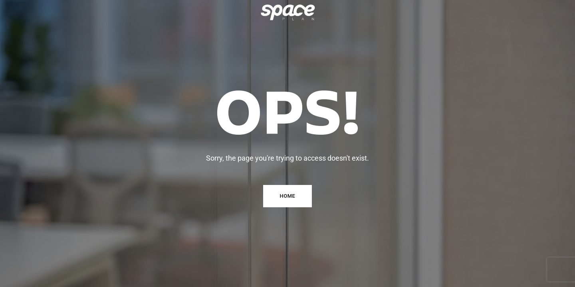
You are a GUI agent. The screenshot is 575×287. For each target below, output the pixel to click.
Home (287, 196)
